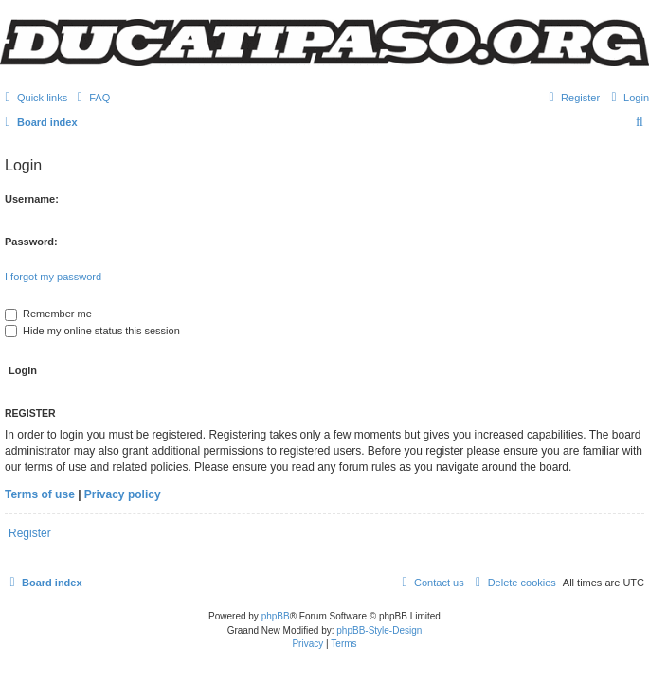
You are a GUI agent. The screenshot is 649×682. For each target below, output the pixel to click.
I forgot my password (53, 276)
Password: (31, 241)
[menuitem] (91, 97)
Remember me (48, 313)
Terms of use (40, 494)
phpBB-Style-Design (379, 630)
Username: (32, 199)
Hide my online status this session (92, 330)
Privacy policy (122, 494)
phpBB (275, 616)
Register (30, 533)
